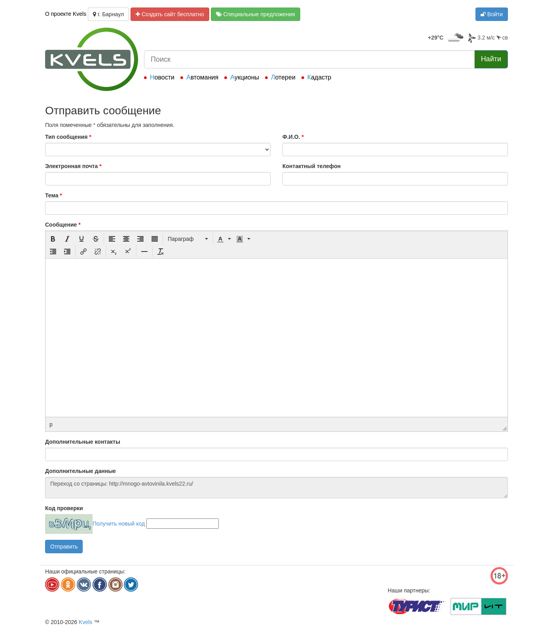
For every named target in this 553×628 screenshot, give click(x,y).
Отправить (64, 546)
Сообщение (63, 224)
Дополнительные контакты (82, 442)
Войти (492, 14)
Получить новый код (119, 523)
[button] (53, 239)
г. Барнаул (108, 14)
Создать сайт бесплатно (170, 14)
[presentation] (53, 238)
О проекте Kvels (65, 14)
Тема (53, 195)
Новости (162, 77)
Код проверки (64, 508)
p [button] (51, 424)
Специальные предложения (255, 14)
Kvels (85, 622)
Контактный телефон (311, 166)
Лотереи (283, 77)
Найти (491, 59)
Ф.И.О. (293, 137)
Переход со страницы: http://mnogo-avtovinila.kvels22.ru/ (276, 487)
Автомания (202, 77)
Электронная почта (73, 166)
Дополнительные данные (80, 471)
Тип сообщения (68, 137)
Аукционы (244, 77)
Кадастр (319, 77)
